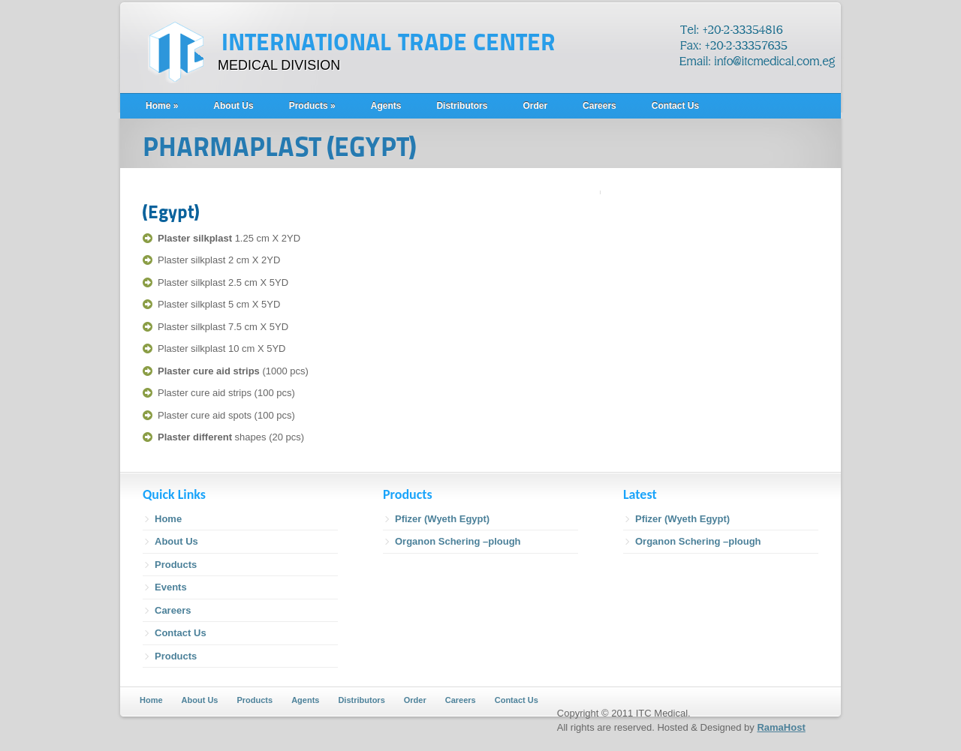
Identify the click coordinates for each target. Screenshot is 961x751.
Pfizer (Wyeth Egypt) (442, 518)
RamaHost (781, 727)
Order (535, 106)
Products (312, 106)
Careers (599, 106)
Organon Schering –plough (458, 541)
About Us (233, 106)
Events (171, 587)
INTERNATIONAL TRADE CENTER (388, 43)
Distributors (461, 106)
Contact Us (675, 106)
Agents (386, 106)
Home (162, 106)
